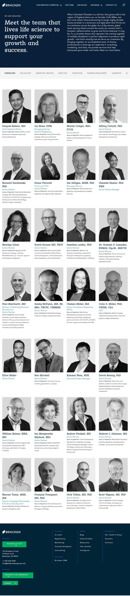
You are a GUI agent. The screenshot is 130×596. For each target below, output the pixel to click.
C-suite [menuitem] (58, 535)
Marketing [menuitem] (59, 543)
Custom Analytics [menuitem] (63, 547)
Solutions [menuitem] (59, 557)
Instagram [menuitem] (84, 551)
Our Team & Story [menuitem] (113, 535)
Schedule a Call (14, 544)
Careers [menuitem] (109, 539)
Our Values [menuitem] (82, 5)
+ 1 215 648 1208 (8, 561)
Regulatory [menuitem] (60, 539)
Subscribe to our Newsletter (16, 575)
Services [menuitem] (58, 532)
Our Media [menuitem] (94, 5)
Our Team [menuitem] (69, 5)
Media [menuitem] (82, 532)
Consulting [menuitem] (60, 551)
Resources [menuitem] (84, 543)
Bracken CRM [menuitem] (61, 561)
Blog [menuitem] (82, 535)
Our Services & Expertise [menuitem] (47, 5)
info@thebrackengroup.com (13, 564)
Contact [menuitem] (109, 543)
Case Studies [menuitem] (86, 539)
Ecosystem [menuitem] (110, 532)
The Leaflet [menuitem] (85, 547)
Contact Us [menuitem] (111, 5)
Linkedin (10, 584)
